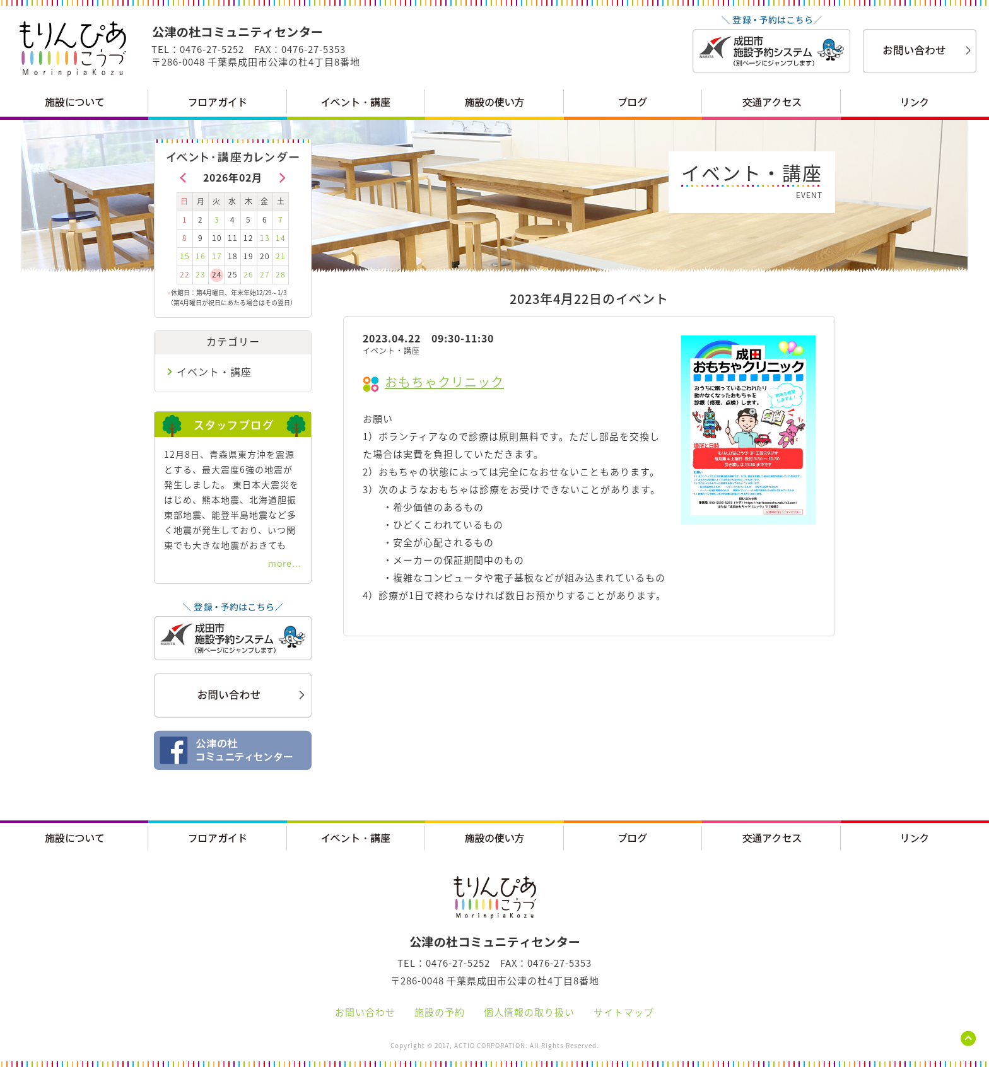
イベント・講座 (214, 371)
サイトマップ (624, 1012)
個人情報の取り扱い (529, 1012)
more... (284, 563)
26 (248, 274)
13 (265, 237)
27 (265, 274)
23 (201, 274)
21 (281, 256)
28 (281, 274)
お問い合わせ (365, 1012)
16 (201, 256)
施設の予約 (439, 1012)
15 (185, 256)
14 (281, 237)
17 (217, 256)
